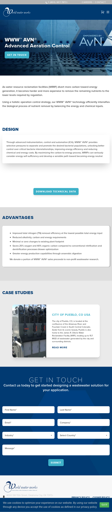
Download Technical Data (56, 191)
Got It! (104, 505)
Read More (59, 347)
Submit (56, 462)
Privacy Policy (81, 497)
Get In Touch (17, 55)
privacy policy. (89, 506)
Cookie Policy (101, 497)
